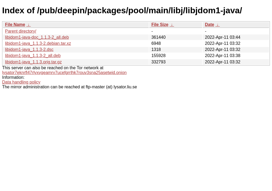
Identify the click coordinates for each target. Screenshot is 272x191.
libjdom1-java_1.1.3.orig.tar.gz (33, 62)
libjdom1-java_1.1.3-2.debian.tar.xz (38, 43)
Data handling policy (21, 82)
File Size (159, 24)
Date (209, 24)
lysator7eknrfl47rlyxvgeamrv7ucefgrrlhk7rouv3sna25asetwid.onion (64, 72)
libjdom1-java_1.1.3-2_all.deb (33, 55)
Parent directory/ (20, 31)
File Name (15, 24)
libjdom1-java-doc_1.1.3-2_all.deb (37, 37)
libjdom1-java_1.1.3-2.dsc (29, 49)
